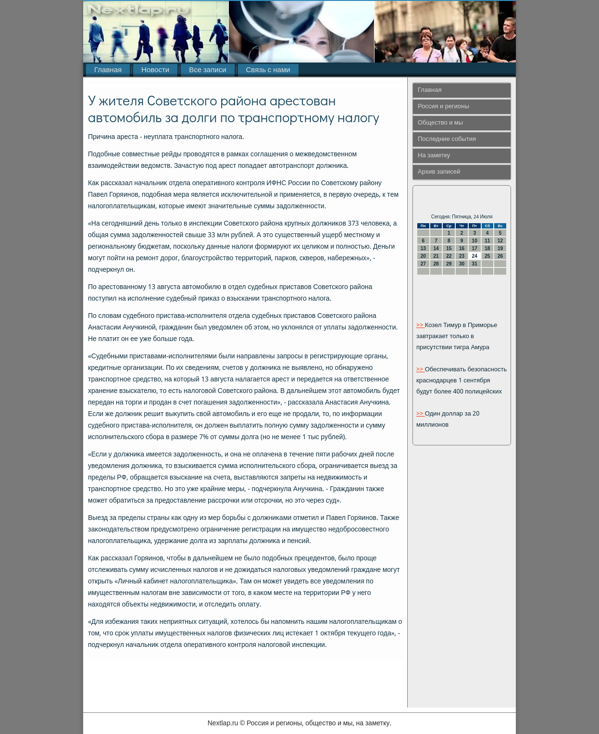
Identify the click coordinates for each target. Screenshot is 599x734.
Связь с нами (268, 70)
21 (435, 256)
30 (461, 263)
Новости (155, 70)
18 (487, 248)
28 (435, 263)
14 (435, 248)
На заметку (434, 155)
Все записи (207, 70)
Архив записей (439, 171)
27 (423, 263)
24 (474, 256)
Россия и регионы (443, 106)
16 (461, 248)
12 (500, 240)
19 (500, 248)
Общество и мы (440, 122)
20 (423, 256)
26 (500, 256)
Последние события (447, 139)
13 (423, 248)
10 (474, 240)
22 (448, 256)
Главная (108, 70)
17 (474, 248)
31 (474, 263)
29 (448, 263)
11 (487, 240)
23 (461, 256)
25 (487, 256)
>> (420, 325)
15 (448, 248)
